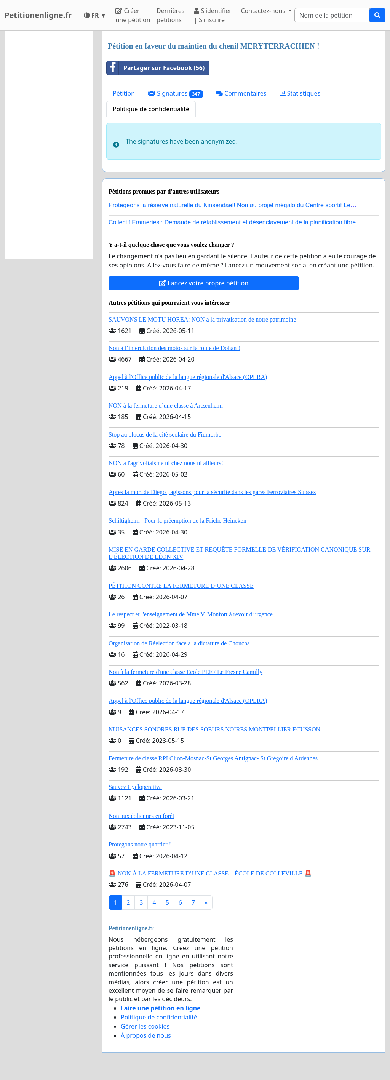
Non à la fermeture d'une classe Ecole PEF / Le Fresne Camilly (185, 672)
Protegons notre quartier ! (140, 844)
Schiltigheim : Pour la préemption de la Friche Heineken (177, 520)
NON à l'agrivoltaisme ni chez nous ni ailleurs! (166, 463)
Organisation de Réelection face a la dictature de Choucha (179, 643)
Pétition (124, 93)
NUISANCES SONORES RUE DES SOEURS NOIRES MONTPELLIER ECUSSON (214, 729)
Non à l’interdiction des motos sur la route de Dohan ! (174, 348)
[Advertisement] (49, 145)
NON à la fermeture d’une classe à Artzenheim (166, 405)
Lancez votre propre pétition (203, 283)
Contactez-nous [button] (264, 10)
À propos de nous (146, 1035)
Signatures (175, 93)
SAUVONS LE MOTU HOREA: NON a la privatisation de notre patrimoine (202, 319)
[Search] (332, 15)
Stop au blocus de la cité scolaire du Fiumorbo (165, 434)
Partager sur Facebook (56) (156, 68)
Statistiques (300, 93)
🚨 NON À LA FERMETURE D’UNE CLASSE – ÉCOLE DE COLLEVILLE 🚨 (210, 873)
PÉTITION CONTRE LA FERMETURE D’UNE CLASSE (181, 585)
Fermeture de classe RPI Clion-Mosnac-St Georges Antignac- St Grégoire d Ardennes (213, 758)
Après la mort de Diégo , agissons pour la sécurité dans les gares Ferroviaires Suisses (212, 492)
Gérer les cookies (145, 1026)
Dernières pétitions (170, 15)
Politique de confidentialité (151, 109)
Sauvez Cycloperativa (135, 787)
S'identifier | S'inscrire (213, 15)
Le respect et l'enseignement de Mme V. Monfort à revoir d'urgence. (191, 614)
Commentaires (241, 93)
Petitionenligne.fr (38, 15)
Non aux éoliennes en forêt (141, 816)
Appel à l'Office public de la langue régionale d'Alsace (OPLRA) (188, 377)
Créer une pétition (132, 15)
